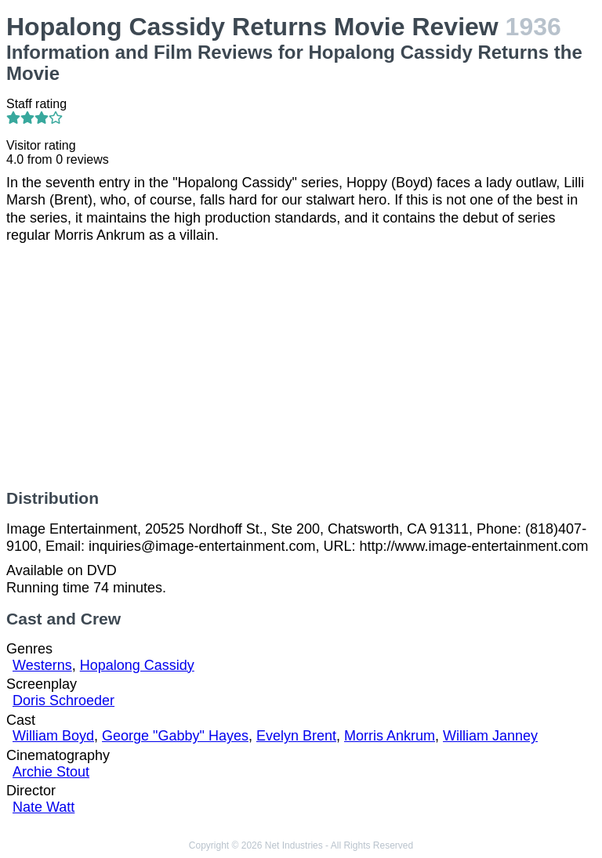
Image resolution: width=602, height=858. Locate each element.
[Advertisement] (301, 366)
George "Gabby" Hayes (175, 736)
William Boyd (53, 736)
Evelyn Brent (296, 736)
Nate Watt (43, 807)
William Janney (490, 736)
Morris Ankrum (389, 736)
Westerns (42, 665)
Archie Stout (51, 772)
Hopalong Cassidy (137, 665)
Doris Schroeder (63, 700)
